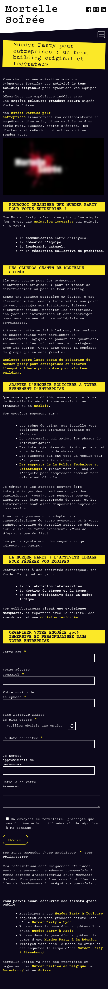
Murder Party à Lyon (52, 922)
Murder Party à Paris (53, 930)
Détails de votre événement (19, 784)
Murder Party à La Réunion (70, 939)
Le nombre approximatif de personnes (18, 759)
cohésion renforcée (59, 617)
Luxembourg (13, 970)
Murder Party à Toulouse (79, 913)
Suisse (44, 970)
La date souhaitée (23, 737)
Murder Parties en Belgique (59, 966)
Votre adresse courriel (16, 672)
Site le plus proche (23, 717)
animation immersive (54, 221)
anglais (41, 405)
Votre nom (14, 651)
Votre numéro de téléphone (18, 694)
